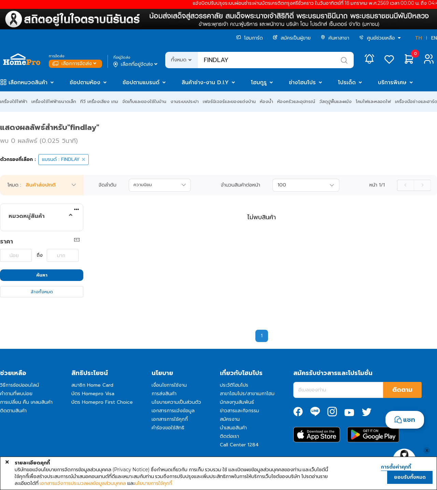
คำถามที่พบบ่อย (16, 393)
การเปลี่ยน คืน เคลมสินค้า (26, 402)
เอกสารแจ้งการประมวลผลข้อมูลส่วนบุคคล (83, 483)
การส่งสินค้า (164, 393)
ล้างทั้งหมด (42, 291)
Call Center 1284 (239, 444)
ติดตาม (402, 390)
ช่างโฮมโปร (302, 82)
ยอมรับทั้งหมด (410, 477)
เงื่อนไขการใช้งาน (169, 385)
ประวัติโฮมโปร (234, 385)
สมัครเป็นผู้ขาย (292, 38)
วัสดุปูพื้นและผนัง (335, 101)
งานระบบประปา (184, 101)
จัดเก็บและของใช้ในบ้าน (144, 101)
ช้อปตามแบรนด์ (141, 82)
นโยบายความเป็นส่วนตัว (176, 402)
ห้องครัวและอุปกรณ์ (296, 101)
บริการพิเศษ (392, 82)
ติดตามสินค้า (13, 410)
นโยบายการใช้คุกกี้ (153, 483)
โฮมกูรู (259, 82)
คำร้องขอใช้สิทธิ (168, 427)
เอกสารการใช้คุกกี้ (170, 419)
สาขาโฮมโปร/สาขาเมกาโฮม (247, 393)
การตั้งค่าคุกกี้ (396, 467)
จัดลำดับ (107, 185)
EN (434, 38)
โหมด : (14, 185)
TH (418, 38)
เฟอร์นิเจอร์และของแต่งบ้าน (229, 101)
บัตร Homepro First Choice (102, 402)
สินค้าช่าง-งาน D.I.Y (205, 82)
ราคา (6, 241)
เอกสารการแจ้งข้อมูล (173, 410)
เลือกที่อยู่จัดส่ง (136, 64)
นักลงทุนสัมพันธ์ (237, 402)
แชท (409, 420)
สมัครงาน (230, 419)
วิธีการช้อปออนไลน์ (19, 385)
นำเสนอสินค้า (233, 427)
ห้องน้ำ (266, 101)
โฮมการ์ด (249, 38)
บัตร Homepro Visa (92, 393)
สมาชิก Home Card (92, 385)
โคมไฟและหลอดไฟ (373, 101)
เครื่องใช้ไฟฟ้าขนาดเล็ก (53, 101)
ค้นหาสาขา (335, 38)
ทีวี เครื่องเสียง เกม (99, 101)
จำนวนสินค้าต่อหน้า (240, 185)
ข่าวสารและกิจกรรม (239, 410)
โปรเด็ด (347, 82)
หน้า (377, 185)
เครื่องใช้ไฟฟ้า (13, 101)
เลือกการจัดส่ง (75, 63)
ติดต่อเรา (229, 436)
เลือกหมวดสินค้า (28, 82)
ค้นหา (41, 275)
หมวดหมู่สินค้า (27, 216)
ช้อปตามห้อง (85, 82)
